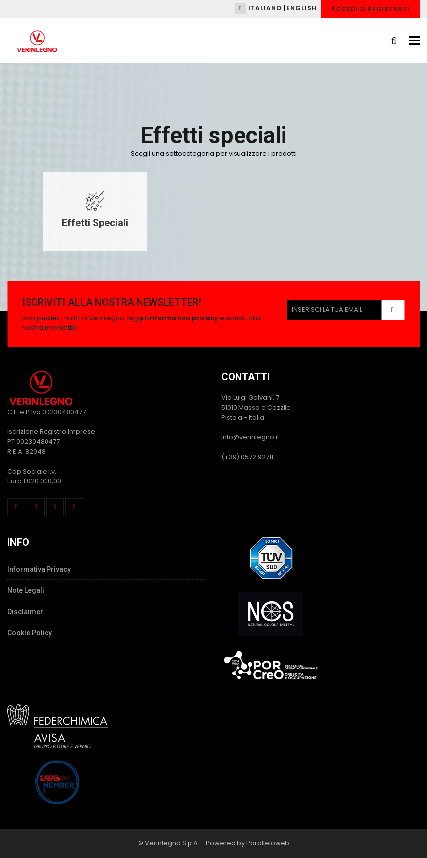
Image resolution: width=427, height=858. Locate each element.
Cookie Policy (29, 633)
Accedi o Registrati (370, 9)
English (301, 8)
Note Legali (25, 590)
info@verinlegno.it (250, 437)
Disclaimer (25, 612)
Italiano (265, 8)
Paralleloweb (267, 843)
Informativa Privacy (39, 569)
